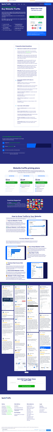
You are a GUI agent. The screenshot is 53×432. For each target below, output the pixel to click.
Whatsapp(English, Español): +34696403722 (18, 410)
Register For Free (47, 4)
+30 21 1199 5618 (9, 408)
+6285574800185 (10, 411)
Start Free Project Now (26, 385)
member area (41, 4)
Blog (24, 4)
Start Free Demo (12, 182)
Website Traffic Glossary (31, 418)
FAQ (21, 4)
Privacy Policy (41, 410)
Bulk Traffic (29, 409)
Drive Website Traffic (30, 416)
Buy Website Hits (29, 405)
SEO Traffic (29, 415)
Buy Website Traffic (30, 417)
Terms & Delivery (42, 409)
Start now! (36, 16)
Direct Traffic (29, 412)
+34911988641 (9, 407)
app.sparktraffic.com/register (14, 142)
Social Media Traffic (30, 411)
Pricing (19, 4)
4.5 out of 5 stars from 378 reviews (40, 1)
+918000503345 (8, 412)
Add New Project (11, 146)
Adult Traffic (29, 410)
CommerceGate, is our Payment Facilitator (19, 415)
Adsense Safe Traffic (30, 408)
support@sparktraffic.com (11, 204)
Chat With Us (16, 405)
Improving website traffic (10, 222)
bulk (28, 249)
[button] (15, 4)
